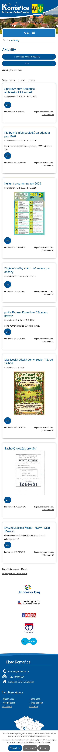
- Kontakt (33, 706)
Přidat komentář (48, 114)
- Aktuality (7, 706)
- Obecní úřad (8, 698)
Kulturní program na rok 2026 (22, 183)
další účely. (46, 736)
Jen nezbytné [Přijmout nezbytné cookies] (30, 748)
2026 (32, 80)
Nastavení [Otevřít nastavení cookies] (43, 748)
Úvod (5, 40)
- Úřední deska (8, 702)
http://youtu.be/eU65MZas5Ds (14, 573)
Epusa (29, 615)
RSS (39, 63)
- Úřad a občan (36, 702)
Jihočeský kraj (29, 589)
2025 (23, 80)
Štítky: (4, 80)
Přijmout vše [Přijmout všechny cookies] (15, 748)
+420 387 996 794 (16, 676)
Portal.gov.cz (29, 602)
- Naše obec (34, 698)
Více (8, 104)
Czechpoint (29, 641)
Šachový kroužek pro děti (20, 448)
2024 (13, 80)
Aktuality (5, 70)
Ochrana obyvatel (29, 628)
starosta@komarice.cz (18, 671)
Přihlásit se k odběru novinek (34, 56)
